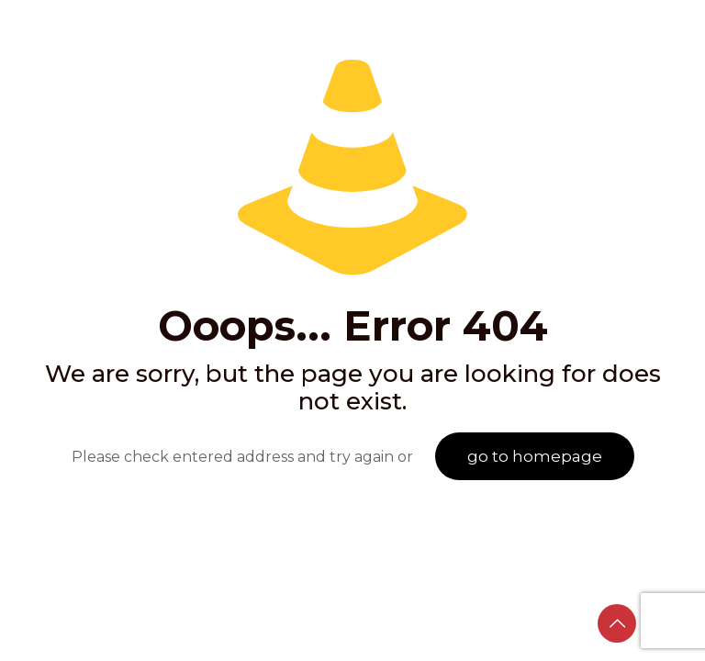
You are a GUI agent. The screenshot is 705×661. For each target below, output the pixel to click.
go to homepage (534, 456)
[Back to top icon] (617, 623)
